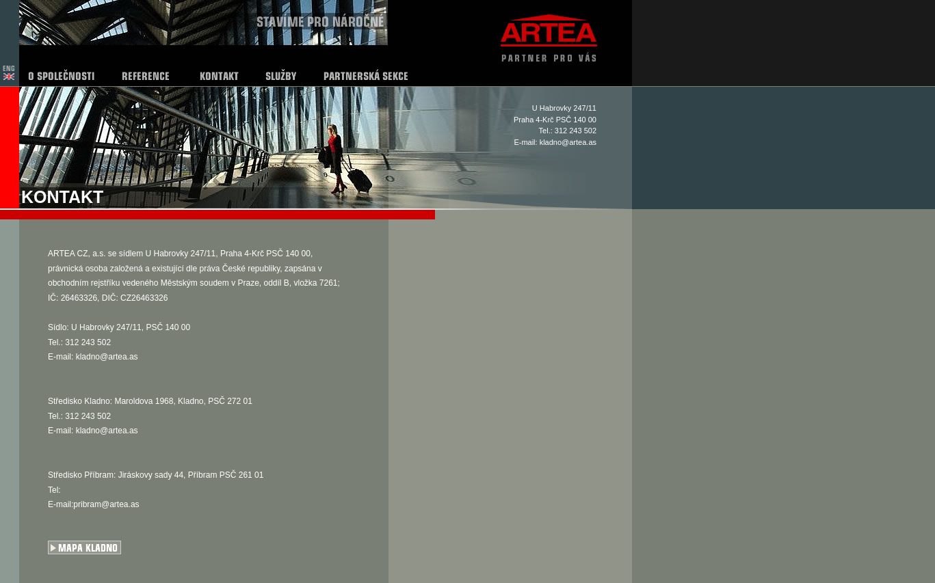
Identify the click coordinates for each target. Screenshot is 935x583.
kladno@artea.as (568, 142)
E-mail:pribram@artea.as (94, 504)
